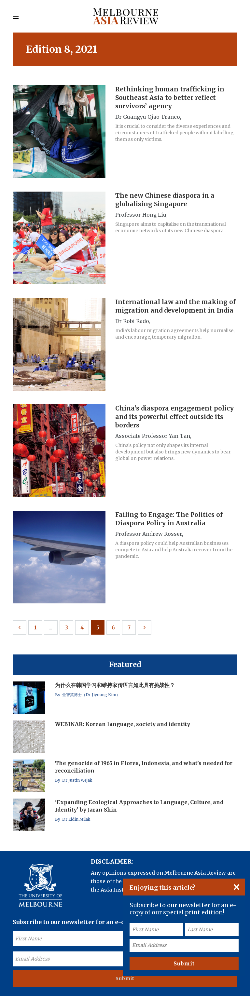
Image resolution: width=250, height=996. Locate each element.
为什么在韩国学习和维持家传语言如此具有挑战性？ (115, 685)
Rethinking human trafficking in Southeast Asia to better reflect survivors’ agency (169, 97)
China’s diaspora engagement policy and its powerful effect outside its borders (174, 416)
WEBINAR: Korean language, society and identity (122, 724)
